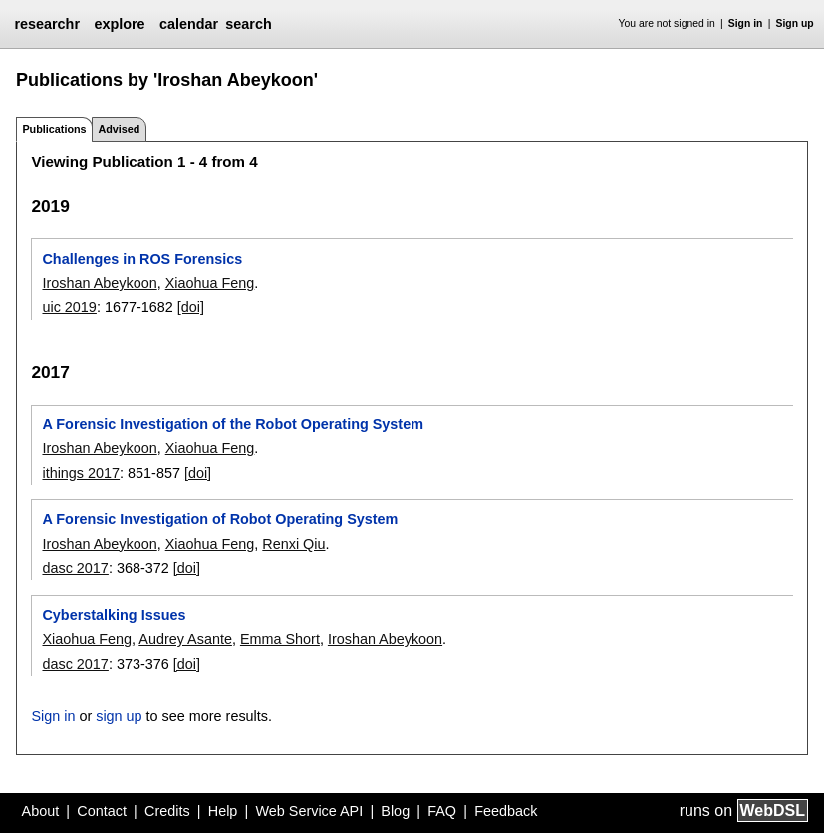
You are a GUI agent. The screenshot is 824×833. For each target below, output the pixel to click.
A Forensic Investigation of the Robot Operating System (232, 424)
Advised (118, 129)
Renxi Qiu (293, 544)
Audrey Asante (185, 639)
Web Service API (309, 811)
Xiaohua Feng (210, 283)
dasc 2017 (75, 568)
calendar (188, 24)
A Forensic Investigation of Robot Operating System (220, 519)
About (41, 811)
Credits (167, 811)
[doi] (190, 307)
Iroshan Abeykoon (99, 283)
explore (119, 24)
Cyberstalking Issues (113, 615)
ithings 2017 (81, 473)
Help (223, 811)
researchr (47, 24)
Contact (102, 811)
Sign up (795, 23)
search (248, 24)
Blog (395, 811)
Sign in (745, 23)
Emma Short (280, 639)
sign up (118, 716)
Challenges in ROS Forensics (142, 259)
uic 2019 (69, 307)
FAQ (441, 811)
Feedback (505, 811)
